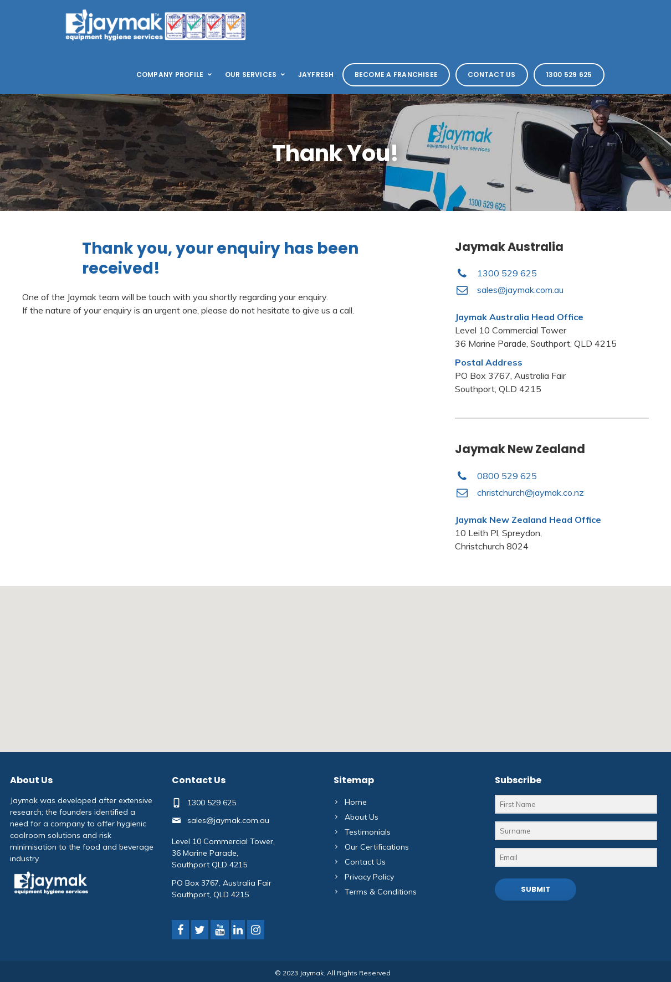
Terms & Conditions (381, 892)
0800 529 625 (507, 475)
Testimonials (368, 832)
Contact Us (491, 74)
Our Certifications (377, 847)
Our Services (256, 74)
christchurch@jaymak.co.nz (530, 492)
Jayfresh (316, 74)
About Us (361, 817)
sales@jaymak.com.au (520, 289)
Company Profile (175, 74)
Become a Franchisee (396, 74)
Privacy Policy (369, 877)
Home (356, 802)
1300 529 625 (569, 74)
